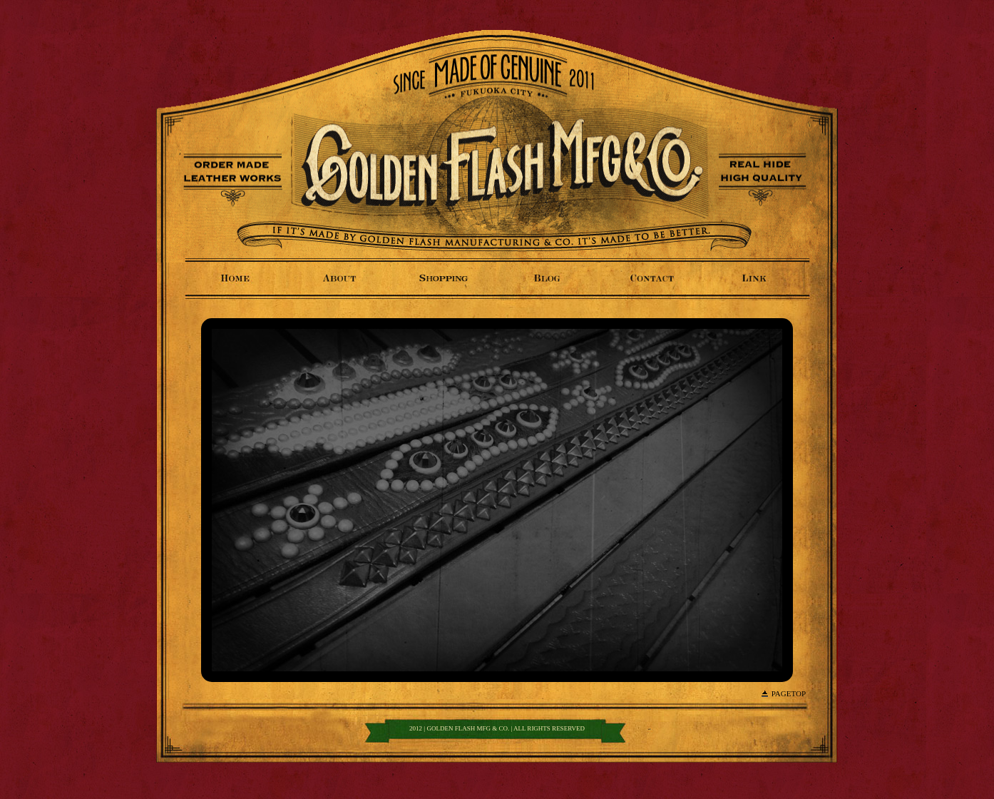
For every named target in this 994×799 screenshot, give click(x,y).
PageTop (789, 693)
